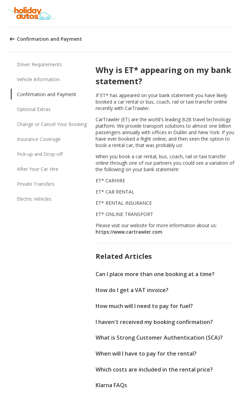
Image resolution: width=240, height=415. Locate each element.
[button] (232, 13)
